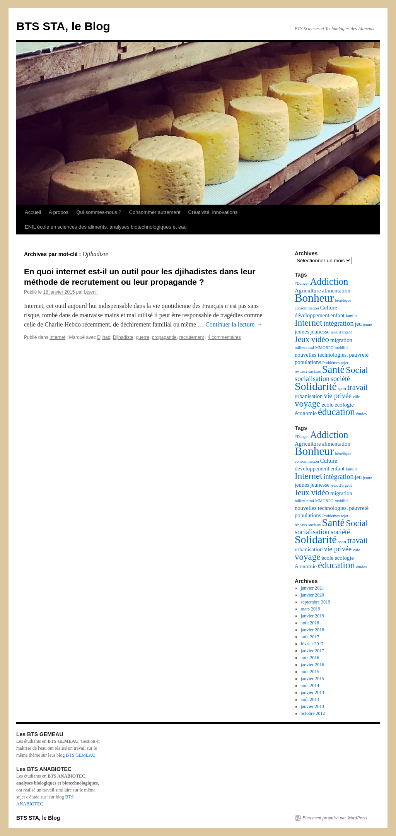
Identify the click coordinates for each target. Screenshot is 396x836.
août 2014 (310, 685)
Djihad (103, 337)
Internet (57, 337)
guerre (142, 337)
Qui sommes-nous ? (98, 212)
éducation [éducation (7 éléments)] (336, 412)
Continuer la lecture (233, 324)
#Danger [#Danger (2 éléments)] (302, 283)
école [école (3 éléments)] (327, 405)
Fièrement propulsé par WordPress (334, 818)
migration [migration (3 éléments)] (341, 340)
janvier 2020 (312, 595)
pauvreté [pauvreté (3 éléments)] (359, 355)
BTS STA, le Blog (63, 26)
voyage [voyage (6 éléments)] (307, 404)
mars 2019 (310, 609)
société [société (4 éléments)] (340, 379)
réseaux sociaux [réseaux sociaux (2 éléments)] (308, 371)
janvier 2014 (312, 692)
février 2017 (312, 643)
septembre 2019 (315, 602)
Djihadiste (123, 337)
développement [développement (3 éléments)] (312, 315)
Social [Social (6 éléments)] (357, 370)
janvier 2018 (312, 630)
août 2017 (310, 636)
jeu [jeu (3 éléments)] (358, 324)
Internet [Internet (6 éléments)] (309, 323)
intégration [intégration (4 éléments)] (339, 323)
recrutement (191, 337)
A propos (58, 212)
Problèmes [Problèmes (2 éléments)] (331, 363)
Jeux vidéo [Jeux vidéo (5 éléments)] (312, 339)
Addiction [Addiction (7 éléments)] (329, 281)
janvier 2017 (312, 650)
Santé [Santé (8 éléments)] (333, 369)
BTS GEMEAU (80, 755)
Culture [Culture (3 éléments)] (328, 307)
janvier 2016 (312, 664)
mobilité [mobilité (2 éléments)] (341, 347)
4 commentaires (224, 337)
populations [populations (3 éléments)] (308, 362)
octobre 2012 (313, 713)
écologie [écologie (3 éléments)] (344, 405)
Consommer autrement (155, 212)
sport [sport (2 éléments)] (342, 388)
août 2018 (310, 623)
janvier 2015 (312, 678)
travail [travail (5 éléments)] (357, 387)
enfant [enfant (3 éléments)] (338, 315)
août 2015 (310, 671)
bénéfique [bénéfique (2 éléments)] (343, 300)
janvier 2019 (312, 616)
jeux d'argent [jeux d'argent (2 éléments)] (341, 332)
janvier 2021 (312, 588)
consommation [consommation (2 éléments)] (307, 308)
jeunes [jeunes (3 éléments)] (302, 331)
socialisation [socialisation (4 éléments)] (312, 379)
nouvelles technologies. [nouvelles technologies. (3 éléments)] (321, 355)
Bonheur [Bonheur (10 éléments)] (314, 298)
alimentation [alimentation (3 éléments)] (336, 290)
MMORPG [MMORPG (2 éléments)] (324, 347)
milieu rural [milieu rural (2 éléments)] (304, 347)
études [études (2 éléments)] (361, 414)
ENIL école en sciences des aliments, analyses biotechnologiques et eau (106, 227)
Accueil (33, 212)
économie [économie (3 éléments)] (306, 413)
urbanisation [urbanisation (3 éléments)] (309, 396)
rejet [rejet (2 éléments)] (344, 363)
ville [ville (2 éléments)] (356, 397)
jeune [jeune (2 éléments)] (367, 324)
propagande (164, 337)
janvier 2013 (312, 706)
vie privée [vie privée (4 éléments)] (337, 396)
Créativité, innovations (213, 212)
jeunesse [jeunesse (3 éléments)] (319, 331)
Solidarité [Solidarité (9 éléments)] (316, 386)
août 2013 (310, 699)
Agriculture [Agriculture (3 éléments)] (308, 290)
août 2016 (310, 657)
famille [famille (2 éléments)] (351, 316)
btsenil (90, 292)
